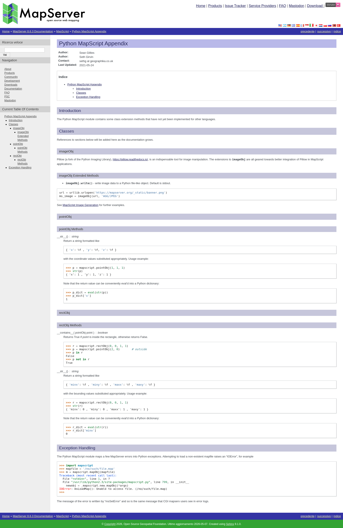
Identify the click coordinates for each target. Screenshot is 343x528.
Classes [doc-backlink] (66, 131)
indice (337, 31)
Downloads (10, 84)
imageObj (18, 128)
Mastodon (296, 6)
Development (12, 80)
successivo (324, 31)
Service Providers (262, 6)
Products (215, 6)
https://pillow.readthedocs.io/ (130, 159)
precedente (308, 31)
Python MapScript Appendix (89, 31)
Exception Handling (88, 97)
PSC (7, 96)
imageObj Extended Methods (23, 136)
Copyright (110, 523)
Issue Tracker (235, 6)
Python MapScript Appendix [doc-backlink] (93, 43)
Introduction (83, 88)
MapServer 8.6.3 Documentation (33, 31)
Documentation (13, 88)
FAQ (282, 6)
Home (200, 6)
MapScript (62, 31)
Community (11, 76)
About (7, 69)
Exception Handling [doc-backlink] (77, 447)
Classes (81, 92)
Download (315, 6)
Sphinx (230, 523)
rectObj (17, 155)
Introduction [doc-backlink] (70, 110)
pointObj (18, 143)
